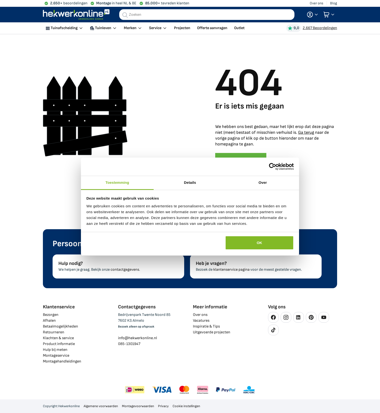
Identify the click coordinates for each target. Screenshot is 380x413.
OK (259, 243)
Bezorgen (50, 314)
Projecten (182, 28)
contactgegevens (125, 269)
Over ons (316, 3)
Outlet (239, 28)
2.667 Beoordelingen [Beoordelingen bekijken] (320, 28)
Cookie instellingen (186, 406)
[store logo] (76, 14)
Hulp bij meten (55, 349)
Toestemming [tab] (117, 182)
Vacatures (201, 320)
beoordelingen (68, 3)
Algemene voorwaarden (101, 406)
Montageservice (56, 355)
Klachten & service (58, 338)
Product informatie (59, 344)
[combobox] (206, 14)
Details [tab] (190, 182)
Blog (333, 3)
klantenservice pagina (231, 269)
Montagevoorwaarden (138, 406)
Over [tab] (263, 182)
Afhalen (49, 320)
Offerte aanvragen (212, 28)
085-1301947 (129, 344)
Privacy (163, 406)
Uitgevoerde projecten (211, 332)
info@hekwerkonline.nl (137, 338)
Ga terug (306, 132)
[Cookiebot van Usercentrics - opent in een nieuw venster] (272, 166)
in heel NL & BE (116, 3)
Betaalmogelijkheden (60, 326)
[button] (312, 14)
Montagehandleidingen (62, 361)
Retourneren (53, 332)
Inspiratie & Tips (206, 326)
